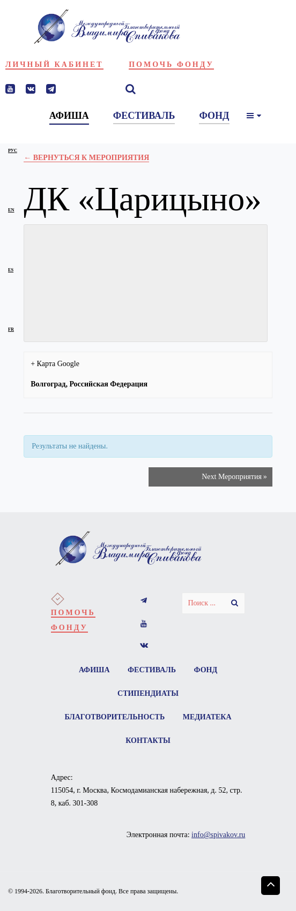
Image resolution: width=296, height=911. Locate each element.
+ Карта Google (55, 364)
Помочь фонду (171, 64)
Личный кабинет (54, 64)
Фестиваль (152, 670)
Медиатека (207, 717)
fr (11, 329)
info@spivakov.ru (218, 835)
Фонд (206, 670)
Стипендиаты (148, 693)
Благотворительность (114, 717)
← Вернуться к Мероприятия (86, 158)
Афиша (94, 670)
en (11, 210)
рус (12, 150)
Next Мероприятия (234, 477)
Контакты (148, 741)
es (10, 270)
